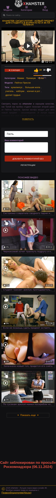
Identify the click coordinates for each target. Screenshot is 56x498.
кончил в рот (33, 91)
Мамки (20, 78)
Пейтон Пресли (23, 82)
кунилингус (17, 87)
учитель (9, 91)
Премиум (31, 78)
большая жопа (32, 87)
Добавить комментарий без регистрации (27, 160)
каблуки (20, 91)
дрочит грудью (12, 95)
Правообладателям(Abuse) (16, 492)
